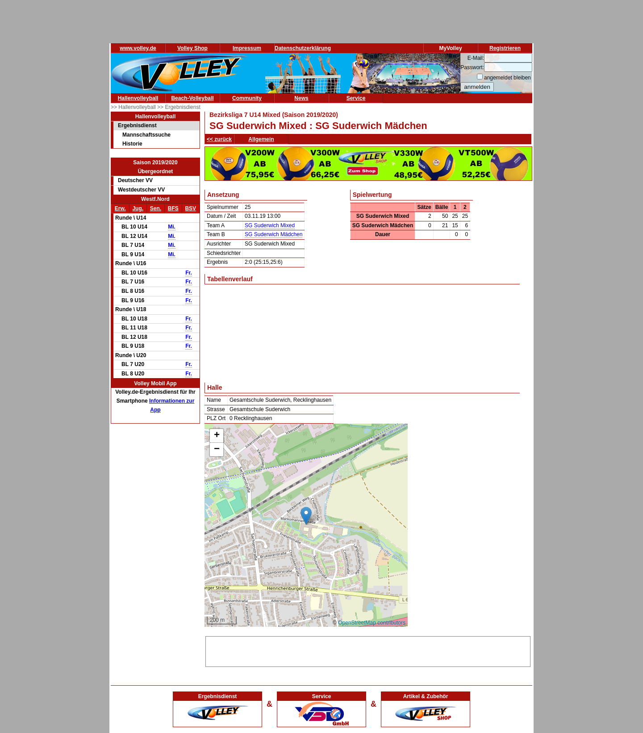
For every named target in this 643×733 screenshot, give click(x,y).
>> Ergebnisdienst (178, 107)
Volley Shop (192, 48)
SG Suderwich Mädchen (273, 234)
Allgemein (261, 139)
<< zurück (219, 139)
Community (247, 98)
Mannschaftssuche (146, 135)
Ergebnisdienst (137, 125)
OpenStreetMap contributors (371, 623)
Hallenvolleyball (138, 98)
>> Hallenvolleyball (134, 107)
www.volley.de (138, 48)
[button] (306, 516)
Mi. (171, 227)
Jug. (137, 208)
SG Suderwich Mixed (270, 225)
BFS (173, 208)
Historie (132, 144)
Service (356, 98)
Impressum (247, 48)
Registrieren (505, 48)
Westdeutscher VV (141, 190)
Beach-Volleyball (192, 98)
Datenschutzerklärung (303, 48)
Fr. (188, 273)
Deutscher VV (135, 180)
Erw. (120, 208)
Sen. (155, 208)
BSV (190, 208)
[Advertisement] (367, 650)
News (301, 98)
